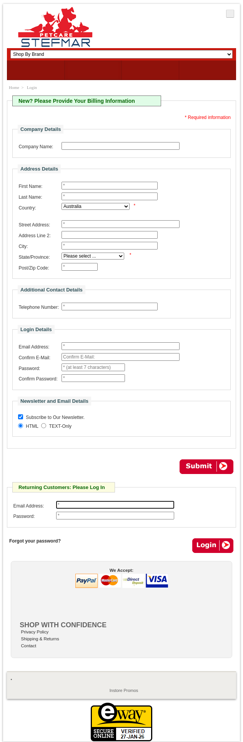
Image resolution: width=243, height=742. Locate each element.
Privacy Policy (35, 632)
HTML (32, 426)
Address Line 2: (34, 235)
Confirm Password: (37, 379)
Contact (29, 645)
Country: (27, 208)
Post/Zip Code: (33, 268)
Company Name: (35, 146)
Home (14, 87)
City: (23, 246)
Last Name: (30, 197)
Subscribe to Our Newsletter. (55, 417)
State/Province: (34, 257)
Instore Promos (124, 690)
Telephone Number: (38, 307)
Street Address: (34, 225)
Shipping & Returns (40, 638)
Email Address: (33, 347)
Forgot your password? (35, 541)
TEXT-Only (60, 426)
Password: (29, 368)
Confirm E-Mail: (34, 357)
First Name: (30, 186)
